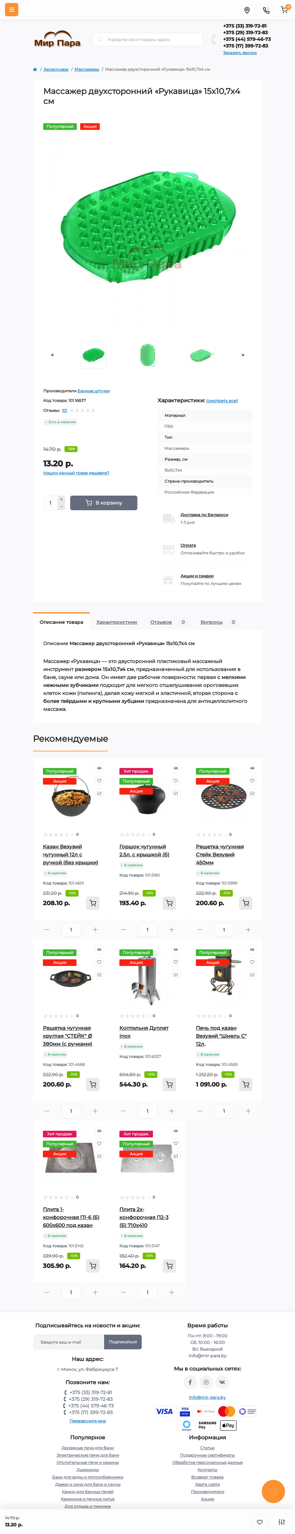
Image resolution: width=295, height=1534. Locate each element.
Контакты (207, 1469)
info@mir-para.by (207, 1397)
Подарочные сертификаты (207, 1455)
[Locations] (246, 9)
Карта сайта (207, 1484)
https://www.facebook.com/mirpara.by (190, 1382)
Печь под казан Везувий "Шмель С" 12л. (221, 1036)
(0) (64, 410)
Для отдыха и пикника (88, 1506)
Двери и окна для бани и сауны (87, 1484)
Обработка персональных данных (207, 1462)
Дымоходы (87, 1469)
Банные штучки (93, 390)
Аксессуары (56, 69)
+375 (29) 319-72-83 (245, 33)
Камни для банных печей (87, 1491)
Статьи (207, 1447)
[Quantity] (50, 503)
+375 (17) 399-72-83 (245, 46)
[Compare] (99, 793)
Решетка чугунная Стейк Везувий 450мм (220, 854)
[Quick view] (99, 768)
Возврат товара (207, 1477)
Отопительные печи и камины (88, 1462)
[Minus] (61, 507)
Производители (207, 1491)
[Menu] (11, 9)
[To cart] (92, 903)
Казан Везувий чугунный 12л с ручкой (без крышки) (70, 854)
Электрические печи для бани (88, 1455)
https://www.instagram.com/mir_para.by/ (206, 1382)
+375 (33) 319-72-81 (244, 26)
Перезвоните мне (88, 1420)
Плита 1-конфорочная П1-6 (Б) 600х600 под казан (71, 1217)
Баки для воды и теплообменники (87, 1477)
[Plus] (61, 499)
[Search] (100, 39)
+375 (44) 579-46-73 (247, 39)
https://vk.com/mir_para (222, 1382)
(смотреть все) (222, 400)
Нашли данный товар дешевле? (76, 472)
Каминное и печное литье (87, 1498)
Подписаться (123, 1341)
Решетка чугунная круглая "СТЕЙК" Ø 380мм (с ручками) (67, 1036)
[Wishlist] (99, 781)
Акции (207, 1498)
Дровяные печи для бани (88, 1447)
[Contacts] (266, 9)
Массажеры (86, 69)
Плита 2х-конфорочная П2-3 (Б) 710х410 (144, 1217)
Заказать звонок (240, 52)
